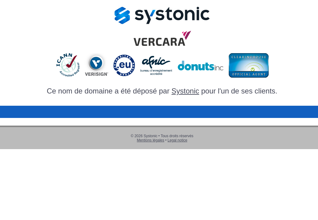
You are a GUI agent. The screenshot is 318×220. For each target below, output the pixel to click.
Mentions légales (150, 140)
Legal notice (177, 140)
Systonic (185, 91)
